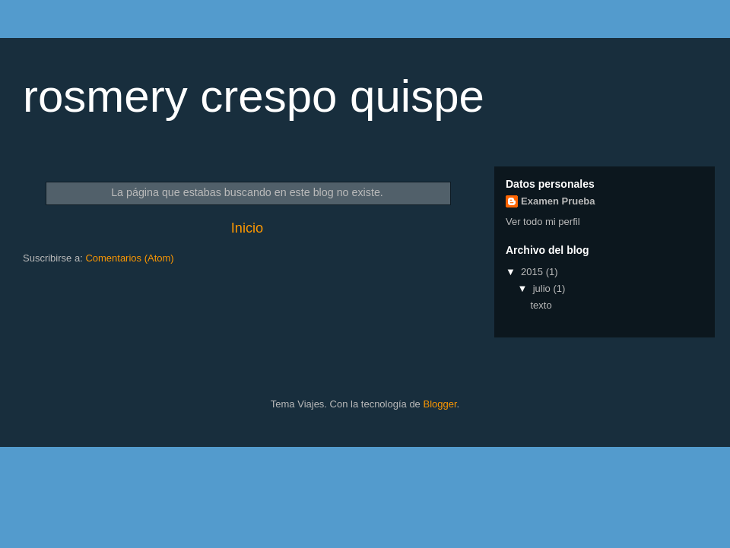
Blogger (439, 404)
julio (543, 288)
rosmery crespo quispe (253, 96)
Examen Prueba (558, 201)
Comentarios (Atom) (129, 258)
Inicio (247, 228)
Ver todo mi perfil (543, 221)
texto (540, 305)
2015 (533, 271)
